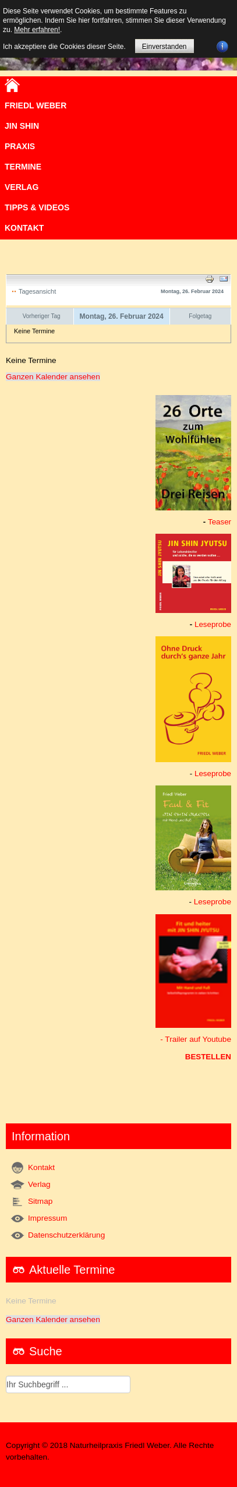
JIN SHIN (22, 126)
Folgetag (200, 316)
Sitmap (40, 1201)
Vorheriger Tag (42, 316)
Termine (23, 166)
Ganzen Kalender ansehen (53, 376)
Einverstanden (164, 47)
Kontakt (24, 227)
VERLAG (21, 187)
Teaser (219, 521)
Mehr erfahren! (37, 30)
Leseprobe (212, 624)
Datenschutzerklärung (66, 1235)
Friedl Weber (35, 105)
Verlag (39, 1184)
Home (12, 85)
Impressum (47, 1218)
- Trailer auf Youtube (195, 1039)
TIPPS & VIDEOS (37, 207)
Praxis (20, 146)
